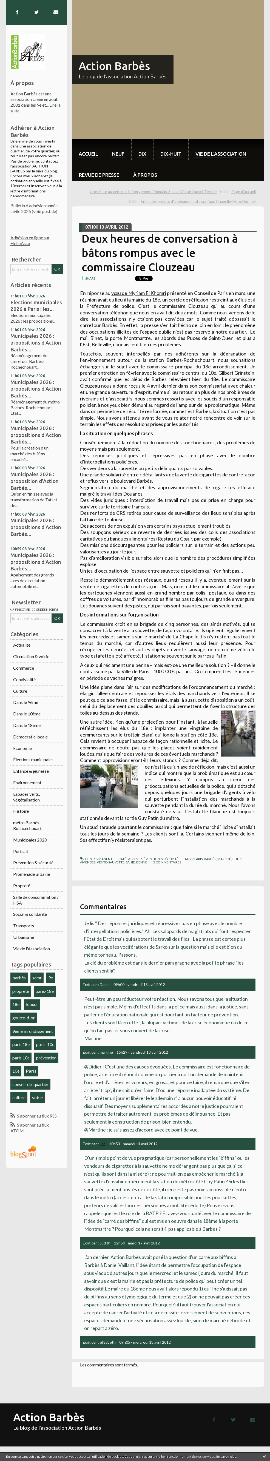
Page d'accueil (243, 191)
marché (224, 859)
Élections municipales (33, 759)
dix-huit (170, 154)
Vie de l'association (220, 154)
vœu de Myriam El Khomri (138, 293)
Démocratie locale (30, 736)
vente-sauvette (110, 862)
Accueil (88, 154)
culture (18, 1097)
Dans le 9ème (25, 702)
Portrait (20, 851)
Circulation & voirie (31, 656)
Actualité (21, 644)
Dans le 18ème (27, 725)
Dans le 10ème (27, 713)
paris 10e (21, 1057)
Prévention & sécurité (33, 862)
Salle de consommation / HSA (36, 899)
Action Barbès (114, 66)
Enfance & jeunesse (31, 771)
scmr (37, 977)
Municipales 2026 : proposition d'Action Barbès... (34, 481)
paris (198, 859)
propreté (20, 991)
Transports (23, 925)
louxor (32, 1004)
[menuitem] (88, 149)
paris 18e (21, 1044)
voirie (37, 1097)
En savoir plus (226, 1456)
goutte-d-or (23, 1017)
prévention (46, 1057)
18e (15, 1004)
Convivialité (24, 679)
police (238, 859)
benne (141, 862)
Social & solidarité (30, 914)
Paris (31, 1070)
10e (15, 1070)
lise (103, 1143)
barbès (19, 977)
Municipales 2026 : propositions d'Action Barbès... (35, 342)
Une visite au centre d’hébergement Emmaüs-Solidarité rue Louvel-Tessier (153, 191)
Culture (20, 690)
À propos (145, 175)
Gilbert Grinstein (236, 373)
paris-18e (45, 991)
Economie (22, 748)
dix (142, 154)
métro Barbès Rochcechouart (27, 825)
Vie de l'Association (31, 948)
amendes (87, 862)
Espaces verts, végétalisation (26, 796)
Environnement (27, 782)
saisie (130, 862)
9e (50, 977)
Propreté (21, 885)
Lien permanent (96, 859)
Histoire (21, 811)
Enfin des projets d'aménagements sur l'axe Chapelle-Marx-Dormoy (198, 201)
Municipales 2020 (30, 839)
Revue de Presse (99, 175)
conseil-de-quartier (30, 1084)
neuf (118, 154)
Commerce (23, 667)
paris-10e (45, 1044)
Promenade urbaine (31, 874)
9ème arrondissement (32, 1031)
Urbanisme (23, 937)
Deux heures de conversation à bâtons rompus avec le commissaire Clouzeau (160, 252)
